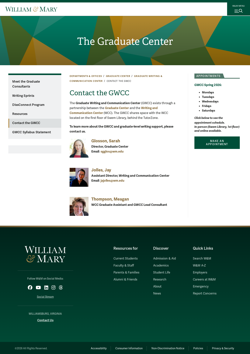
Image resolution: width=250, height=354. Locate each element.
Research (159, 279)
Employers (200, 272)
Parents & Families (126, 272)
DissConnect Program (28, 105)
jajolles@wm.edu (112, 181)
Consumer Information (121, 347)
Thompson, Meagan (110, 199)
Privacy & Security (222, 347)
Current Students (125, 258)
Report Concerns (205, 293)
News (157, 293)
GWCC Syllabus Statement (31, 132)
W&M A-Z (199, 265)
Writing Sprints (23, 96)
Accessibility (89, 347)
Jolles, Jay (101, 170)
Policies (195, 347)
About (157, 286)
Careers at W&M (204, 279)
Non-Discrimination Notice (162, 347)
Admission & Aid (164, 258)
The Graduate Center (125, 42)
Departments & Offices (86, 76)
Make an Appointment (217, 142)
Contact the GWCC (26, 123)
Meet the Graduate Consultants (26, 84)
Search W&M (202, 258)
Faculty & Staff (123, 265)
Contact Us (45, 319)
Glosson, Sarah (105, 140)
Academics (161, 265)
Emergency (201, 286)
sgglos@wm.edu (112, 151)
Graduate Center (118, 76)
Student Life (161, 272)
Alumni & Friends (125, 279)
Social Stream (45, 295)
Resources (19, 114)
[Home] (31, 9)
